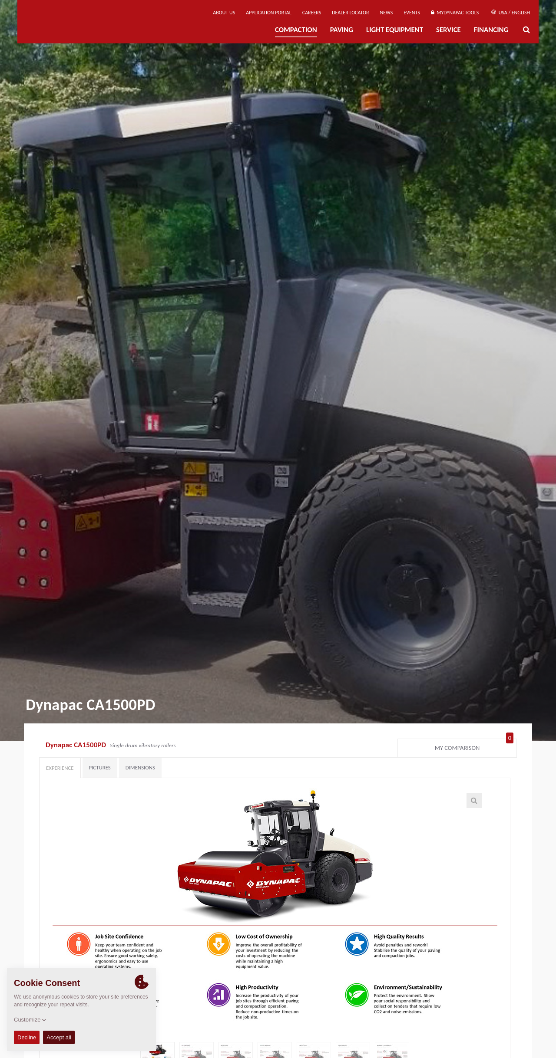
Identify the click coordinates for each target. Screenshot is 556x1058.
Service (448, 29)
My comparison (474, 746)
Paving (341, 29)
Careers (311, 13)
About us (224, 13)
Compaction (296, 29)
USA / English (510, 13)
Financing (491, 29)
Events (412, 13)
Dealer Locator (350, 13)
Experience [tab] (60, 768)
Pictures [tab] (100, 767)
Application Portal (268, 13)
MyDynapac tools (455, 13)
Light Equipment (394, 29)
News (386, 13)
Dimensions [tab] (140, 767)
